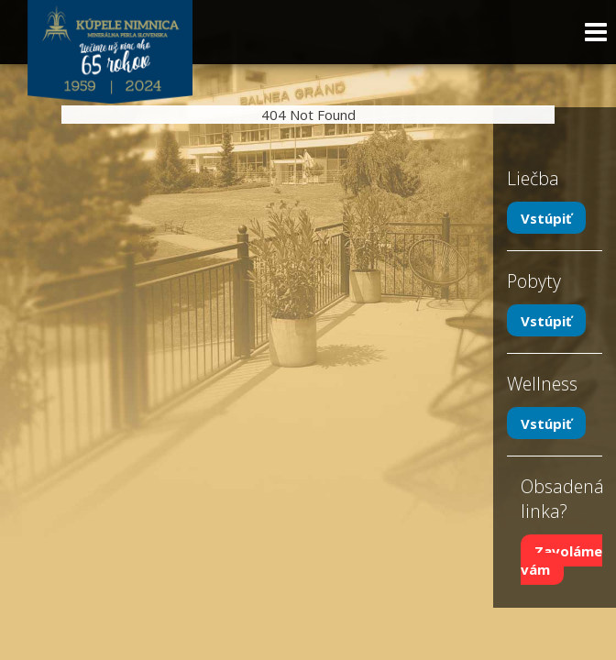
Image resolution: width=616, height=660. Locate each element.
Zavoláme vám (561, 560)
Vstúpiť (546, 218)
